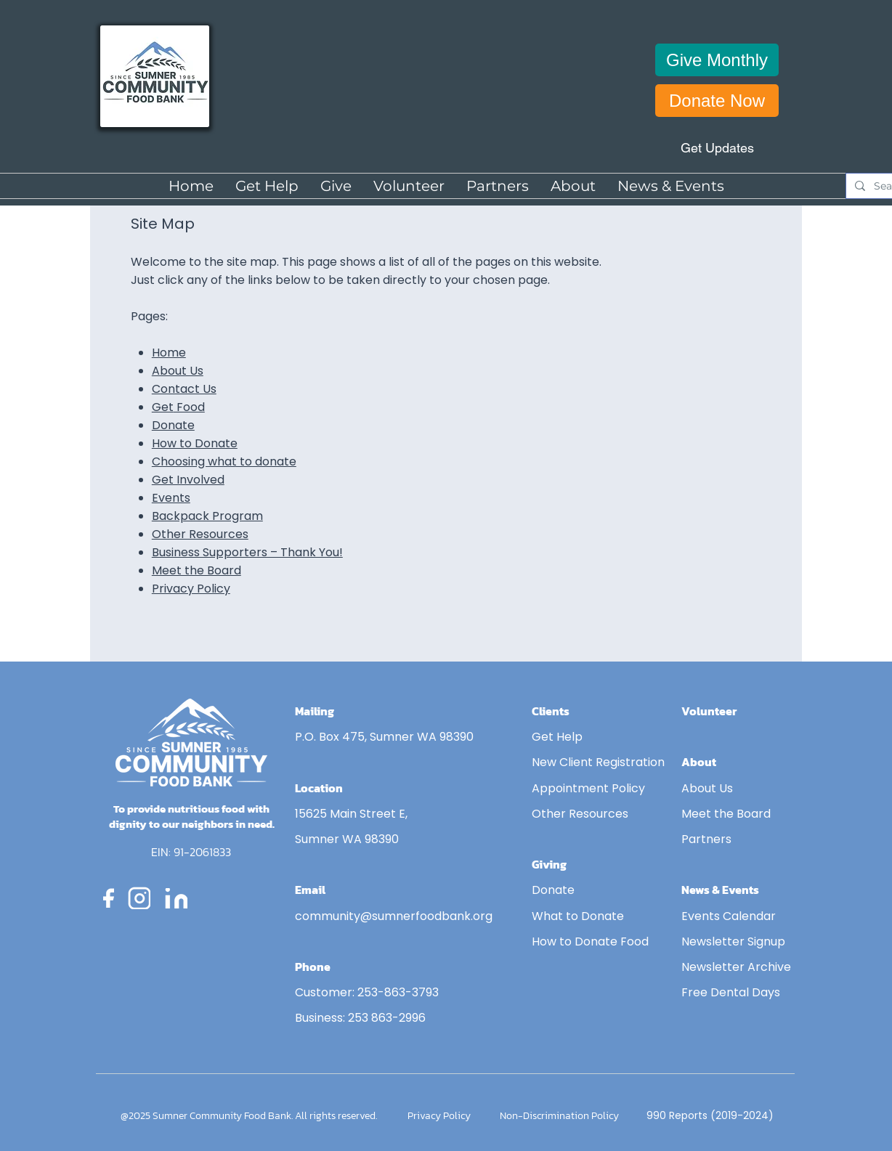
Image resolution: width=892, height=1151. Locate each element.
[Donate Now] (717, 100)
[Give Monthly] (717, 60)
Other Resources (200, 534)
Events (171, 497)
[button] (335, 186)
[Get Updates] (717, 147)
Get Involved (188, 479)
